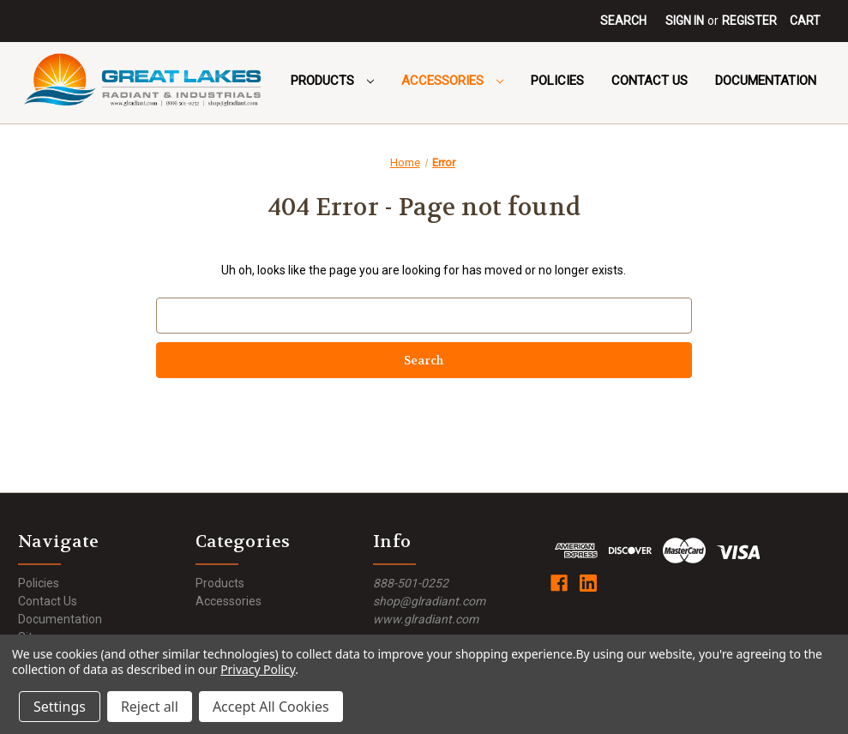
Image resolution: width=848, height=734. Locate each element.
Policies (557, 80)
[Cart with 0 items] (805, 21)
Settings (59, 706)
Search (623, 20)
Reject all (149, 706)
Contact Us (649, 80)
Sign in (684, 20)
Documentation (765, 80)
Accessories (452, 80)
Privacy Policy (257, 669)
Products (332, 80)
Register (749, 20)
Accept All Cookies (271, 706)
